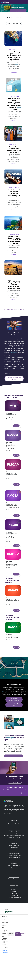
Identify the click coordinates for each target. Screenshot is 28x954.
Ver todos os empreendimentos (14, 699)
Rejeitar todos (11, 934)
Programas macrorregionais (14, 855)
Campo (10, 52)
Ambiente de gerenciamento (14, 897)
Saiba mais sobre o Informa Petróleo (14, 378)
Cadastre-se (14, 889)
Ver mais (16, 426)
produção (10, 738)
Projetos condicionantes (14, 857)
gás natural (14, 352)
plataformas (5, 691)
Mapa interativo (14, 847)
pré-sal (17, 64)
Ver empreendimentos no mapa (14, 704)
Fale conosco (14, 793)
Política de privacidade (14, 895)
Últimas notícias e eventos (14, 878)
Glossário (14, 891)
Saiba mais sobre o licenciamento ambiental (18, 10)
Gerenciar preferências (24, 934)
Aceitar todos (18, 934)
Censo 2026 (14, 893)
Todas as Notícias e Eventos (14, 309)
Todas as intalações (14, 845)
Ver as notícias (15, 782)
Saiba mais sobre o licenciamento (13, 756)
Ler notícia (14, 72)
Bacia (19, 107)
